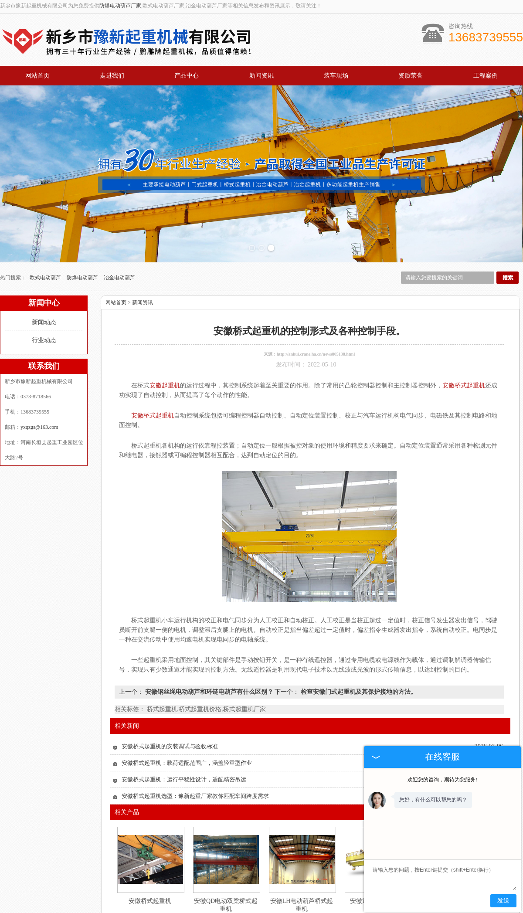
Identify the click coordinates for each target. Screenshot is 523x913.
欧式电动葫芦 (46, 249)
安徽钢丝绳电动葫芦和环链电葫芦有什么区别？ (209, 663)
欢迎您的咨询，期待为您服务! (442, 780)
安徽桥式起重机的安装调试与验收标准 (170, 718)
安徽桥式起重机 (150, 872)
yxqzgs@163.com (39, 399)
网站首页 (37, 75)
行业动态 (44, 312)
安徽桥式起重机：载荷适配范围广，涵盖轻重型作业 (187, 734)
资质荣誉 (410, 75)
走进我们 (112, 75)
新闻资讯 (261, 75)
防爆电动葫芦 (83, 249)
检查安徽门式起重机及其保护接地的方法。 (358, 663)
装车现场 (336, 75)
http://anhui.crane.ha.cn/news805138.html (316, 325)
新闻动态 (44, 294)
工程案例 (485, 75)
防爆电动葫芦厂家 (120, 6)
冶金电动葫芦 (119, 249)
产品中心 (186, 75)
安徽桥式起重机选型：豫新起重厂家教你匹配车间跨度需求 (195, 767)
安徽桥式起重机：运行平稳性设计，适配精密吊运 (184, 751)
